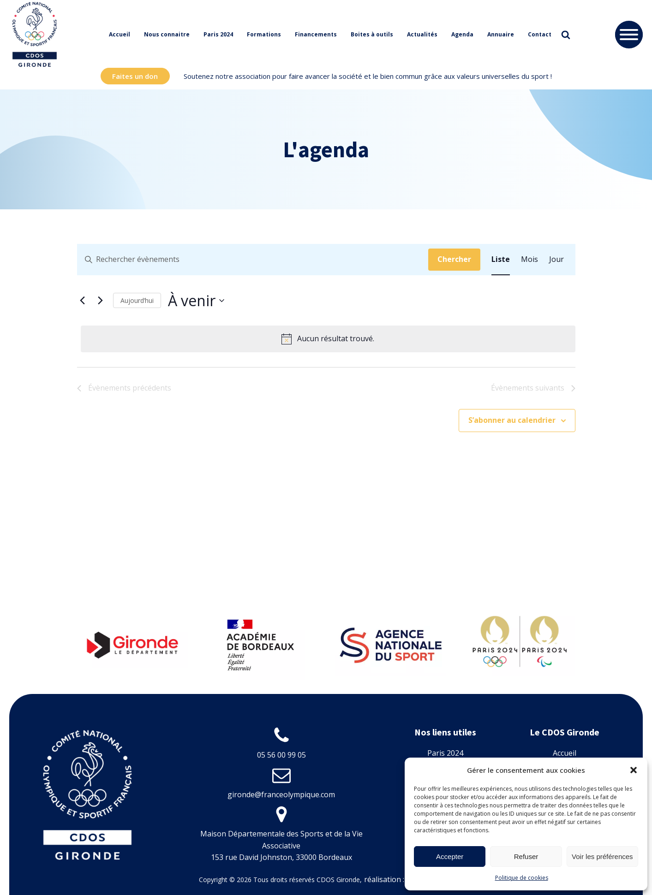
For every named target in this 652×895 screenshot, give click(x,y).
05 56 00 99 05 (281, 755)
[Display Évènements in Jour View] (556, 259)
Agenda (462, 34)
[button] (633, 770)
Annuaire (500, 34)
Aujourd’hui (137, 300)
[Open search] (565, 35)
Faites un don (135, 76)
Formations (264, 34)
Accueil (119, 34)
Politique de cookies (521, 878)
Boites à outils (372, 34)
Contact (539, 34)
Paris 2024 (218, 34)
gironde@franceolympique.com (281, 794)
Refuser (526, 856)
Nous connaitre (167, 34)
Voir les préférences (602, 856)
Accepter (449, 856)
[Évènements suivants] (100, 300)
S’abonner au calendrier (512, 420)
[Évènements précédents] (82, 300)
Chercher (454, 259)
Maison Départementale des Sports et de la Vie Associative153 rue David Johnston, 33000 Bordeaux (281, 845)
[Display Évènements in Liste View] (500, 259)
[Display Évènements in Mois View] (529, 259)
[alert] (328, 339)
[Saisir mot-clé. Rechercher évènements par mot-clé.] (253, 259)
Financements (316, 34)
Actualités (422, 34)
